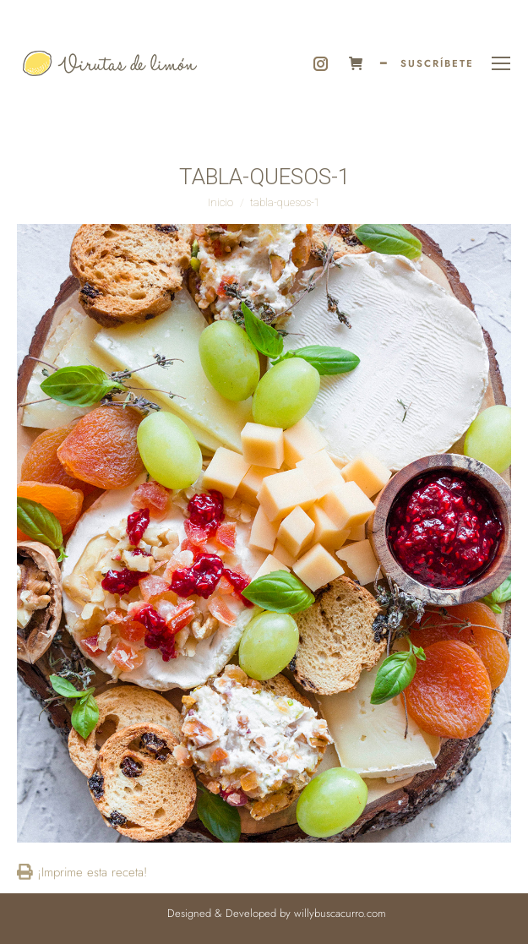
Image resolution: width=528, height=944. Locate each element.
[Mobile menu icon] (501, 63)
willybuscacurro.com (340, 913)
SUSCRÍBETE (437, 63)
